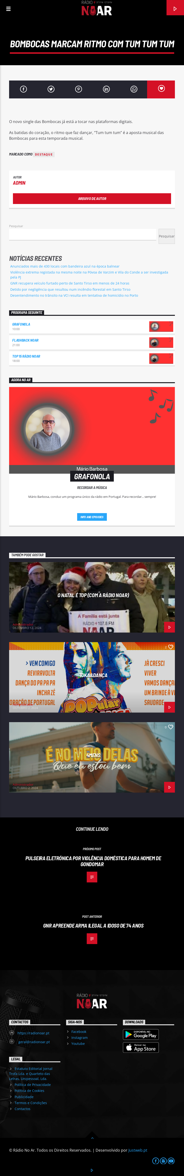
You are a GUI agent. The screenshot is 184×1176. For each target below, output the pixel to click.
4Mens (93, 755)
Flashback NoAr (25, 340)
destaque (44, 154)
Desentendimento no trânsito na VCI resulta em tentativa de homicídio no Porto (74, 295)
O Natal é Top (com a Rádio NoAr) (93, 595)
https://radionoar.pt (33, 1033)
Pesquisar (16, 226)
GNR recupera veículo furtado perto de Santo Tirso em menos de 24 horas (69, 283)
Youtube (78, 1043)
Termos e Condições (31, 1103)
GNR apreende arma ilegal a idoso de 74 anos (93, 925)
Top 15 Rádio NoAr (26, 356)
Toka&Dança (93, 675)
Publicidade (24, 1097)
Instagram (79, 1037)
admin (19, 183)
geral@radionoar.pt (33, 1042)
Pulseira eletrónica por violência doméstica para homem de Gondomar (93, 861)
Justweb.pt (137, 1150)
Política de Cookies (29, 1090)
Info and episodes (92, 517)
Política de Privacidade (33, 1084)
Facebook (78, 1031)
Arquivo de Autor (92, 198)
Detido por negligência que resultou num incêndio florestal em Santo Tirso (70, 289)
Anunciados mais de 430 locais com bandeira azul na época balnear (65, 266)
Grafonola (21, 324)
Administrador (23, 624)
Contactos (22, 1108)
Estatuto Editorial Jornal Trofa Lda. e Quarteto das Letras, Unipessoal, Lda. (30, 1073)
